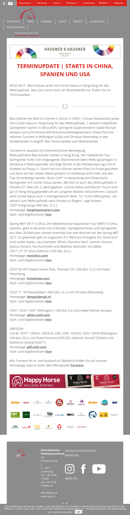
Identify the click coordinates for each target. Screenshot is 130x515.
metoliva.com (37, 256)
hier (49, 214)
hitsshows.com (38, 278)
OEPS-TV (71, 478)
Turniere (76, 365)
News (30, 21)
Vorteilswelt (88, 3)
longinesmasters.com (43, 210)
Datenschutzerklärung (80, 450)
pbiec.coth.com (38, 315)
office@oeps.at (49, 492)
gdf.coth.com (37, 347)
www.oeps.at (48, 496)
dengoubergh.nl (39, 297)
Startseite (13, 21)
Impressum (72, 455)
